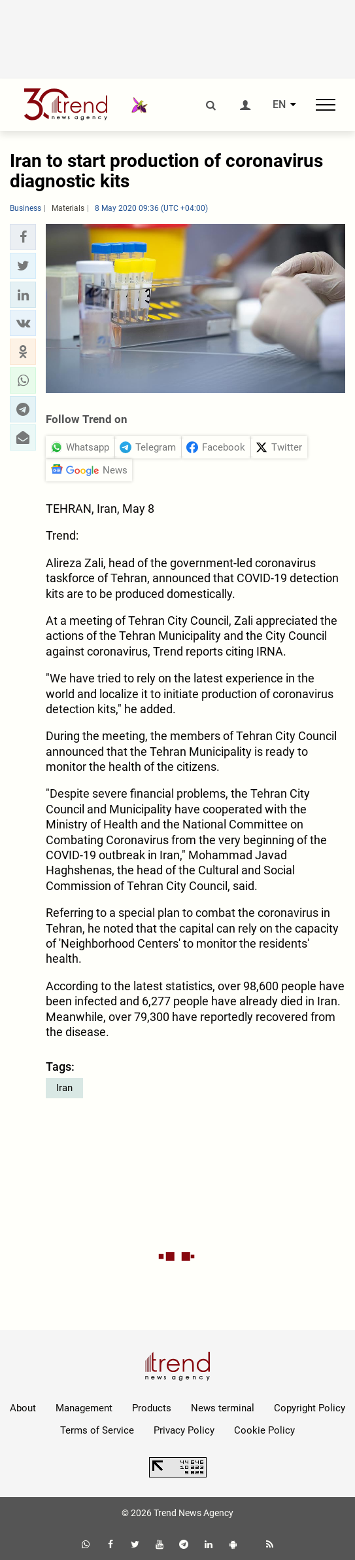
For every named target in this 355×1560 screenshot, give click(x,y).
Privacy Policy (184, 1430)
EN (279, 105)
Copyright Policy (309, 1408)
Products (151, 1408)
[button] (23, 237)
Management (84, 1408)
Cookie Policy (264, 1430)
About (23, 1408)
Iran (64, 1088)
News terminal (222, 1408)
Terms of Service (97, 1430)
